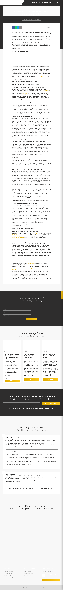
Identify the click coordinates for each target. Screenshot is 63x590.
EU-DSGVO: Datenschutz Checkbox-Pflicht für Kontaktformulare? (29, 356)
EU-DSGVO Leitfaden (16, 234)
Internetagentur (34, 233)
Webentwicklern (43, 76)
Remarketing (24, 93)
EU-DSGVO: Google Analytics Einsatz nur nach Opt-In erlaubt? (50, 356)
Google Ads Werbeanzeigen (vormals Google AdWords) (37, 150)
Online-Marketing (46, 90)
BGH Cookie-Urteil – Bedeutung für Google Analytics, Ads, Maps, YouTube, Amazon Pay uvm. (12, 356)
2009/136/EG (46, 103)
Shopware (31, 33)
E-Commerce (23, 33)
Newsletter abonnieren (49, 403)
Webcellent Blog (33, 261)
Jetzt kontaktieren (31, 319)
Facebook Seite (31, 263)
